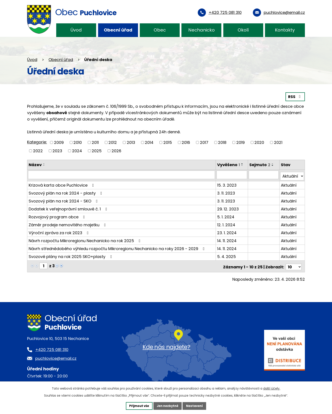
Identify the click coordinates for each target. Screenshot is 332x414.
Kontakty (285, 30)
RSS (295, 96)
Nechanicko (201, 30)
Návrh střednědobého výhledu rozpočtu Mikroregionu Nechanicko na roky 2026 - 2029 (117, 247)
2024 (77, 150)
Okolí (243, 30)
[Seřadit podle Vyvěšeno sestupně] (242, 165)
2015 (167, 142)
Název (35, 164)
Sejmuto (260, 164)
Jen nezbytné (167, 405)
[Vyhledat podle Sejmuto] (264, 174)
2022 (38, 150)
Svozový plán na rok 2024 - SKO (64, 199)
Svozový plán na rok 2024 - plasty (66, 191)
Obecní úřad (118, 30)
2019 (240, 142)
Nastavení (196, 405)
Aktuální (289, 183)
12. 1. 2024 (226, 223)
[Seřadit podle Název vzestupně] (44, 163)
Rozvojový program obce (58, 215)
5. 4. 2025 (226, 255)
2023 (57, 150)
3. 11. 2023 (226, 191)
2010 (77, 142)
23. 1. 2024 (227, 231)
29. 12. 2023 (228, 207)
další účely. (271, 388)
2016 (186, 142)
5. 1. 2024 (226, 215)
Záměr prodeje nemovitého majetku (68, 223)
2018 (222, 142)
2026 (116, 150)
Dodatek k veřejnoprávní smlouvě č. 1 (69, 207)
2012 (112, 142)
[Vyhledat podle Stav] (292, 174)
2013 (131, 142)
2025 (97, 150)
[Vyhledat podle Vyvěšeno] (232, 174)
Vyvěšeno (228, 164)
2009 (59, 142)
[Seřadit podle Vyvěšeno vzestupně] (242, 163)
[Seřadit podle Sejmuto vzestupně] (273, 163)
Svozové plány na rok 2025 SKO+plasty (71, 255)
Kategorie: (37, 142)
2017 (204, 142)
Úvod (76, 30)
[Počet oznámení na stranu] (294, 264)
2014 (149, 142)
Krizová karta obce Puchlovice (62, 183)
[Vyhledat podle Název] (121, 174)
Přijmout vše (137, 405)
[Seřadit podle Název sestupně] (44, 165)
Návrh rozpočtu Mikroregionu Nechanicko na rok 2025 (85, 239)
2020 (259, 142)
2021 (278, 142)
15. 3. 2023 (227, 183)
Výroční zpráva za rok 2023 (59, 231)
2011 (95, 142)
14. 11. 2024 (227, 239)
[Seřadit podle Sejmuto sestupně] (273, 165)
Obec (160, 30)
